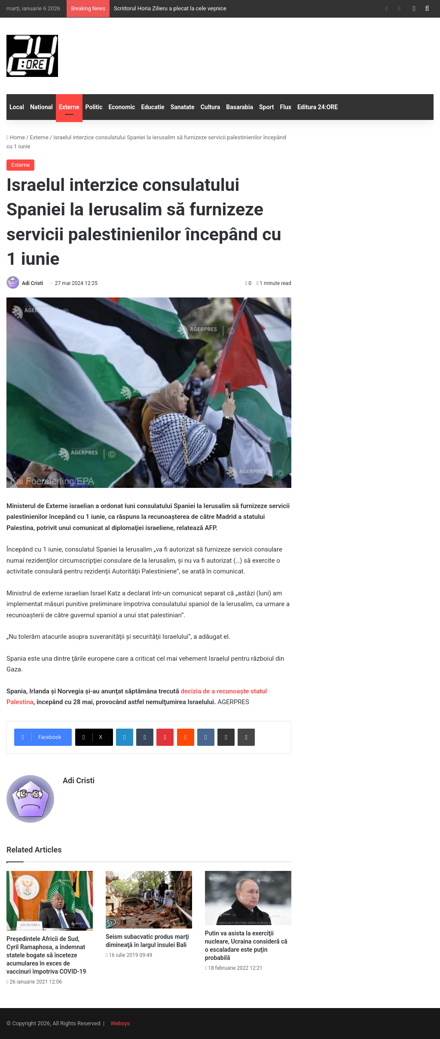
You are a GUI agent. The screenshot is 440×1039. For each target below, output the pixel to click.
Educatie (152, 107)
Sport (266, 107)
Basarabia (239, 107)
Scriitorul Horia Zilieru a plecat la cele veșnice (170, 8)
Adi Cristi (32, 283)
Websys (120, 1023)
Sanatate (183, 107)
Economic (122, 107)
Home (15, 137)
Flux (285, 107)
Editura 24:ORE (317, 107)
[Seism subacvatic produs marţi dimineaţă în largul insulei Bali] (149, 900)
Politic (94, 107)
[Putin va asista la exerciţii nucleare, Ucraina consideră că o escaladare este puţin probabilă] (248, 898)
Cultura (210, 107)
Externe (69, 107)
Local (16, 107)
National (41, 107)
